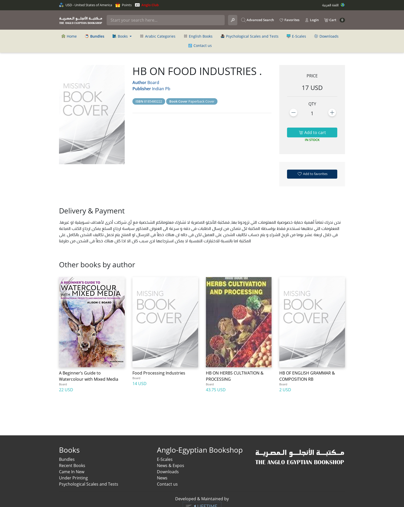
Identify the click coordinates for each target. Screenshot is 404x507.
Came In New (71, 472)
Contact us (200, 45)
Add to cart (312, 132)
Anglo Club (147, 5)
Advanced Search (257, 20)
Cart (334, 20)
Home (69, 36)
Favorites (289, 20)
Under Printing (73, 478)
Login (312, 20)
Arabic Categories (157, 36)
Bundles (67, 459)
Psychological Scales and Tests (250, 36)
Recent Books (72, 465)
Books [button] (121, 36)
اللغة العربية (333, 5)
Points (123, 5)
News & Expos (170, 465)
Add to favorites (312, 173)
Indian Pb (161, 89)
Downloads (326, 36)
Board (153, 82)
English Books (198, 36)
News (162, 478)
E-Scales (296, 36)
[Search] (166, 20)
